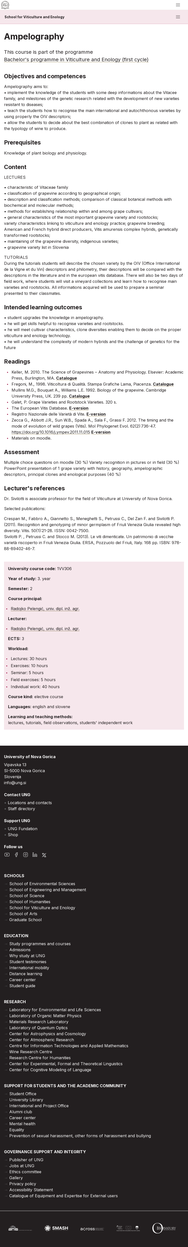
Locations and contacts (30, 802)
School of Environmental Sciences (42, 883)
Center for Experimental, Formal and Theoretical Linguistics (66, 1063)
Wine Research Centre (30, 1051)
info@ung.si (15, 782)
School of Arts (23, 913)
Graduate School (25, 919)
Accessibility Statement (31, 1189)
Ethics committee (25, 1171)
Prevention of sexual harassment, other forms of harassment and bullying (80, 1135)
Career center (22, 979)
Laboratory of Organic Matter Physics (45, 1015)
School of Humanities (29, 901)
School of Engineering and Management (47, 889)
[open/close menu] (178, 5)
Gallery (16, 1177)
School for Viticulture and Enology (34, 17)
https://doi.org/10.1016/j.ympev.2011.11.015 (51, 432)
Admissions (20, 949)
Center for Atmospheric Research (41, 1039)
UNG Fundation (22, 828)
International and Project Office (39, 1105)
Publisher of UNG (26, 1159)
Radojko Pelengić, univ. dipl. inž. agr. (45, 608)
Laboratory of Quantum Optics (38, 1027)
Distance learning (25, 973)
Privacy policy (22, 1183)
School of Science (26, 895)
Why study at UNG (27, 955)
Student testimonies (27, 961)
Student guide (22, 985)
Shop (13, 834)
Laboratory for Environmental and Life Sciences (55, 1009)
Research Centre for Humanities (40, 1057)
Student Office (22, 1093)
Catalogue (66, 378)
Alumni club (20, 1111)
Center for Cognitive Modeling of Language (50, 1069)
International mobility (29, 967)
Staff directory (21, 808)
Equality (16, 1129)
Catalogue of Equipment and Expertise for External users (63, 1195)
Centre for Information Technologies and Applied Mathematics (68, 1045)
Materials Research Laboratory (38, 1021)
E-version (78, 408)
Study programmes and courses (40, 943)
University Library (26, 1099)
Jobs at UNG (21, 1165)
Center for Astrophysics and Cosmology (47, 1033)
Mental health (22, 1123)
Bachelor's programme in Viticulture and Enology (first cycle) (76, 60)
